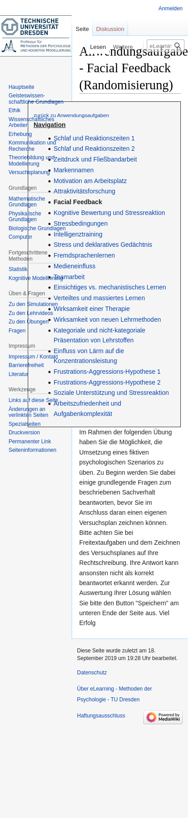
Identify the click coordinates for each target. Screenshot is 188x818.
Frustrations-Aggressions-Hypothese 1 (107, 371)
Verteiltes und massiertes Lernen (99, 298)
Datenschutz (92, 672)
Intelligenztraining (78, 234)
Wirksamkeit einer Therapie (92, 308)
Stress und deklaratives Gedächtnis (103, 244)
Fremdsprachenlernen (84, 255)
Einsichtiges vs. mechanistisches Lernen (110, 287)
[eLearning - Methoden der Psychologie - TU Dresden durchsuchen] (165, 45)
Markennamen (74, 170)
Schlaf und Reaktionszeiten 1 (94, 138)
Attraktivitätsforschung (84, 191)
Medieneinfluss (74, 266)
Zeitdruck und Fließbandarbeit (95, 159)
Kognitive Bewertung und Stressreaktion (109, 212)
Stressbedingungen (81, 223)
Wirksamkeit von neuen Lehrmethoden (107, 319)
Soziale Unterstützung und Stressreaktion (111, 392)
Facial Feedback (78, 202)
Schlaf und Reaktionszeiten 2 (94, 148)
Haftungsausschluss (101, 716)
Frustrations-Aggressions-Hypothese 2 (107, 382)
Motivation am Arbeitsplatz (90, 180)
